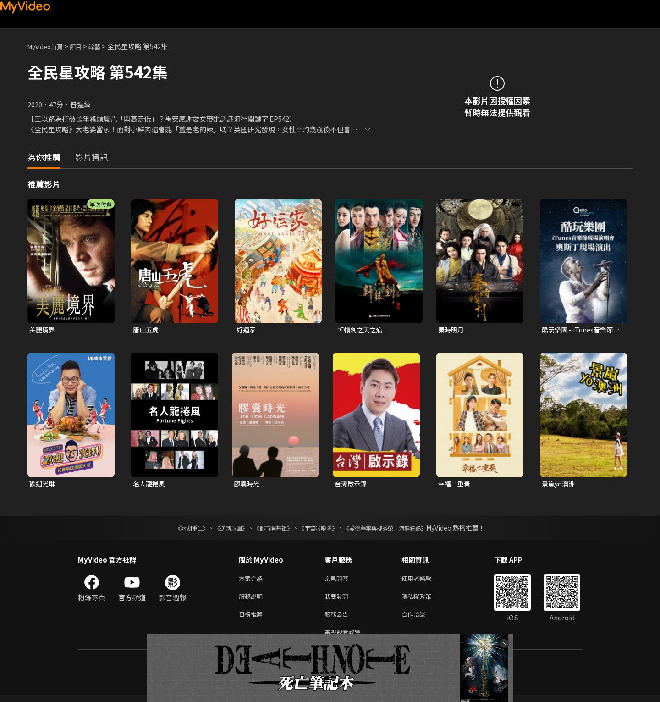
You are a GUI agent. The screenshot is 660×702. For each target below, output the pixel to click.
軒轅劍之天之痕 (361, 330)
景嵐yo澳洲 (559, 485)
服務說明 (252, 600)
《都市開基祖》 (268, 529)
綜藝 (103, 46)
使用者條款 (424, 581)
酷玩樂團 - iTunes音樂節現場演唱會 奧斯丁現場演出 (580, 330)
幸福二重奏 (455, 485)
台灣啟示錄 (352, 485)
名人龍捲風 (150, 485)
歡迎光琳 (43, 485)
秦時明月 (452, 330)
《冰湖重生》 (175, 529)
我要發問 (338, 600)
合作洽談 (420, 619)
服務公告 (338, 619)
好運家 (246, 330)
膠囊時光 (247, 485)
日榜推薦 (252, 619)
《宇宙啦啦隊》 (319, 529)
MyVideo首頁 (48, 46)
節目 (83, 46)
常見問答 (338, 581)
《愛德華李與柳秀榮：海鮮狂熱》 (397, 529)
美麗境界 (43, 330)
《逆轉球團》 (220, 529)
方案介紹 (252, 581)
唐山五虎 (146, 330)
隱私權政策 (424, 600)
